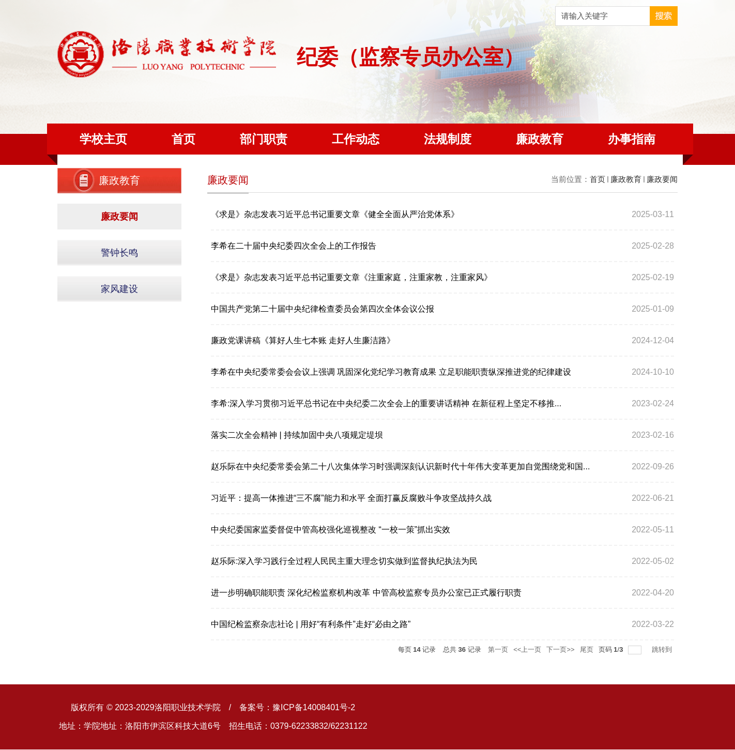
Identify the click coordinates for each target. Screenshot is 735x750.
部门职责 (263, 139)
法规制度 (447, 139)
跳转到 (663, 649)
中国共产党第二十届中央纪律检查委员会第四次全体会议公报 (322, 308)
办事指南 (631, 139)
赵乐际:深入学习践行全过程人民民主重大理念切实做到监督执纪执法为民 (344, 561)
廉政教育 (539, 139)
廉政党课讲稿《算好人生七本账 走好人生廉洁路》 (303, 340)
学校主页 (103, 139)
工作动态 (355, 139)
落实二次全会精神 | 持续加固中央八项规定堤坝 (297, 435)
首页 (183, 139)
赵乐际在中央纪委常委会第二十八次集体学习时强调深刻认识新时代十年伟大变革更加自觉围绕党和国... (400, 466)
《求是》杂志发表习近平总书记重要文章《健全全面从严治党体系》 (335, 214)
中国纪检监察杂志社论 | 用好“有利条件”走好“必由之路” (310, 624)
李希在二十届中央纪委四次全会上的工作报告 (293, 245)
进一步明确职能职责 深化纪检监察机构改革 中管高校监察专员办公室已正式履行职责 (366, 592)
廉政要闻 (662, 179)
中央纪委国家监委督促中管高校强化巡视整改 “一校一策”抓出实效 (330, 529)
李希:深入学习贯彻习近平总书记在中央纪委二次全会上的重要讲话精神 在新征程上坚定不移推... (386, 403)
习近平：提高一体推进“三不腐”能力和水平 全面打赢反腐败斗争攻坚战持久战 (351, 498)
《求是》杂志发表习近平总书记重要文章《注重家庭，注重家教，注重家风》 (351, 277)
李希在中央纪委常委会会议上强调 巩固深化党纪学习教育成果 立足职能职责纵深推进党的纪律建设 (391, 372)
